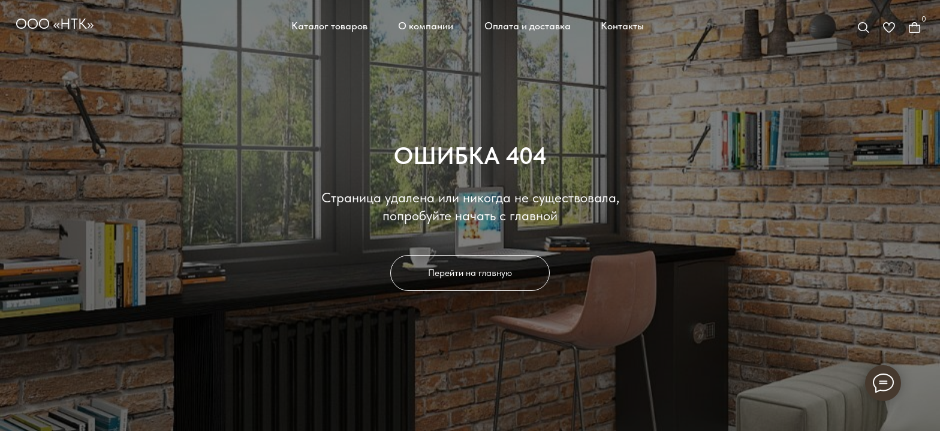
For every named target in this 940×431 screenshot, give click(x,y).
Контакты (622, 26)
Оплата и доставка (527, 26)
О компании (425, 26)
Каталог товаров (329, 26)
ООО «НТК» (55, 24)
